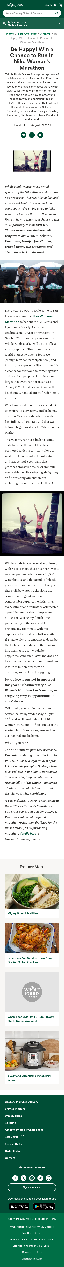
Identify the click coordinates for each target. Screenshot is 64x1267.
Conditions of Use (31, 1233)
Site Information (33, 1245)
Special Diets (13, 1144)
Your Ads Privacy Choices (40, 1226)
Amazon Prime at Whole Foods (24, 1129)
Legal (46, 1245)
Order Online (13, 1151)
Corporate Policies (32, 1252)
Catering (10, 1122)
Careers (10, 1158)
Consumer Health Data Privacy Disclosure (31, 1239)
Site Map (18, 1245)
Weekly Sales (13, 1116)
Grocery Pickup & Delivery (21, 1102)
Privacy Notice (16, 1226)
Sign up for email (32, 1187)
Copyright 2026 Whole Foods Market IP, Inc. (32, 1218)
